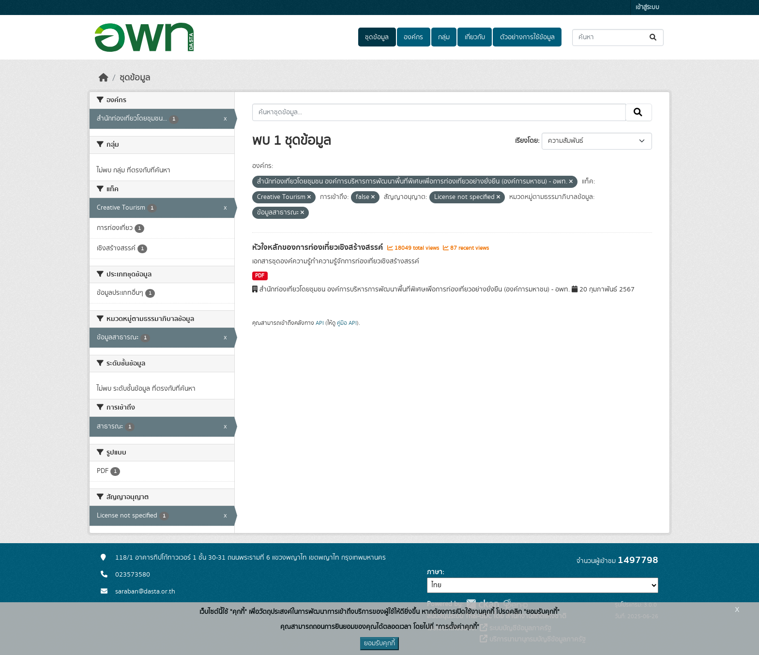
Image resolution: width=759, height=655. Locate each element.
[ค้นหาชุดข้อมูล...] (618, 37)
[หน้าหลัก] (103, 78)
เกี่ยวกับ (475, 37)
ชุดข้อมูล (377, 37)
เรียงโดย (526, 141)
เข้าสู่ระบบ (647, 7)
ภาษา (434, 572)
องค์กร (413, 37)
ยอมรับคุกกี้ (379, 643)
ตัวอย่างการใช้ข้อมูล (527, 37)
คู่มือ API (347, 323)
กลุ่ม (444, 37)
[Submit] (653, 37)
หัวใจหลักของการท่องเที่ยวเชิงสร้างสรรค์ (318, 247)
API (320, 323)
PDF (259, 276)
